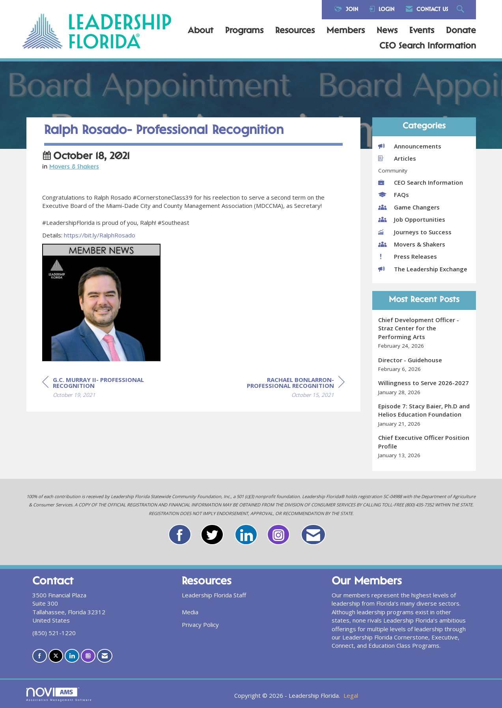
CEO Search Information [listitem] (420, 182)
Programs (244, 31)
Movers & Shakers (74, 185)
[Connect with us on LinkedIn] (72, 656)
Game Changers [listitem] (409, 207)
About (200, 31)
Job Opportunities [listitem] (411, 219)
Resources (295, 31)
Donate (461, 31)
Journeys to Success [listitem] (415, 232)
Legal (350, 695)
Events (421, 31)
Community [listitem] (392, 170)
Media (190, 612)
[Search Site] (461, 9)
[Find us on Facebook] (39, 656)
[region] (285, 406)
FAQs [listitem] (393, 194)
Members (346, 31)
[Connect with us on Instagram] (88, 656)
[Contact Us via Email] (104, 656)
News (387, 31)
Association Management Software (59, 695)
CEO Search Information (427, 46)
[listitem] (424, 333)
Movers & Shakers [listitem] (411, 244)
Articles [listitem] (397, 158)
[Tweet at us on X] (56, 656)
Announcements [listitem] (409, 146)
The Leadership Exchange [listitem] (422, 269)
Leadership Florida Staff (214, 595)
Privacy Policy (200, 624)
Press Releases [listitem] (407, 256)
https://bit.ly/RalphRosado (99, 253)
